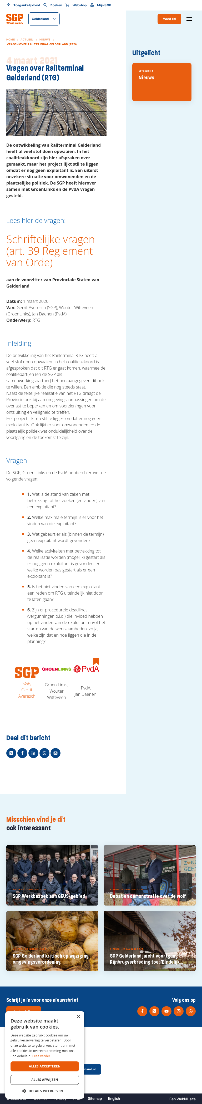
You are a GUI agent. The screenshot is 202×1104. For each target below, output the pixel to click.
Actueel (27, 39)
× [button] (78, 1017)
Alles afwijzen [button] (44, 1079)
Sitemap (95, 1098)
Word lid (169, 19)
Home (10, 39)
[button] (45, 1090)
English (114, 1098)
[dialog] (44, 1055)
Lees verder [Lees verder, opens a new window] (41, 1056)
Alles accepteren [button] (45, 1066)
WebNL (182, 1099)
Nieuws (45, 39)
